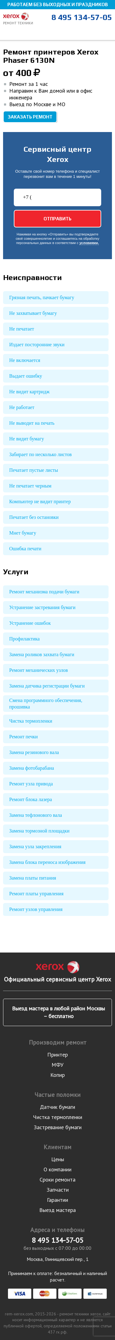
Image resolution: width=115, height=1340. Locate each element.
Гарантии (57, 1199)
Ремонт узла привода (31, 783)
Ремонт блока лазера (30, 799)
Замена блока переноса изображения (47, 862)
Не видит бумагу (26, 438)
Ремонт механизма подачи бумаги (44, 591)
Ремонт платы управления (36, 893)
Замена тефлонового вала (35, 815)
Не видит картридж (29, 391)
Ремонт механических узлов (38, 670)
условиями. (89, 243)
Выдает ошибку (25, 376)
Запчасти (58, 1189)
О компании (57, 1169)
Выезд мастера (57, 1210)
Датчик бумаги (57, 1106)
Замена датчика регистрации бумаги (47, 685)
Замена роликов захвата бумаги (41, 654)
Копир (57, 1074)
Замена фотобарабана (31, 768)
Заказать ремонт (30, 116)
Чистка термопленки (30, 721)
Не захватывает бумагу (33, 313)
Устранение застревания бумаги (42, 607)
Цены (57, 1159)
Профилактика (24, 638)
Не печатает (21, 328)
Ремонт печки (23, 736)
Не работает (21, 407)
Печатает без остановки (34, 517)
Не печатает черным (30, 485)
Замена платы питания (32, 878)
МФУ (57, 1064)
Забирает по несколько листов (40, 454)
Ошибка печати (25, 548)
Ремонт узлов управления (36, 909)
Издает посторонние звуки (36, 344)
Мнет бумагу (22, 533)
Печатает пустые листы (33, 470)
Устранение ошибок (30, 623)
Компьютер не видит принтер (40, 501)
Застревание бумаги (58, 1127)
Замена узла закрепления (35, 846)
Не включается (24, 360)
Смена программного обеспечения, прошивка (45, 703)
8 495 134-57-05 (82, 17)
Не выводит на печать (32, 423)
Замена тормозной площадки (39, 830)
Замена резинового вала (34, 752)
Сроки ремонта (57, 1179)
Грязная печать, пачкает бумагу (41, 297)
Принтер (57, 1054)
